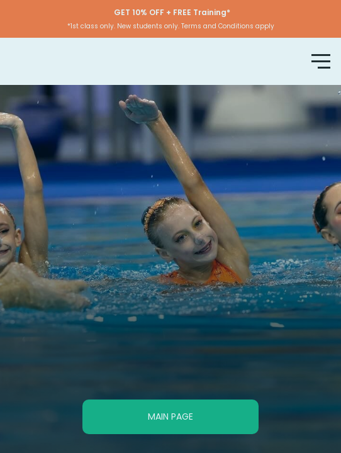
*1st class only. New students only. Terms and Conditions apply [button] (170, 26)
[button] (170, 19)
